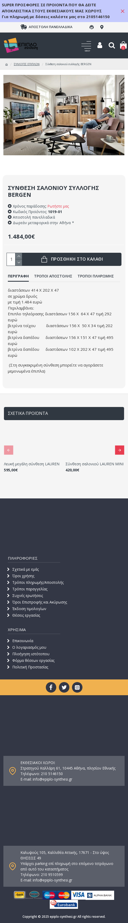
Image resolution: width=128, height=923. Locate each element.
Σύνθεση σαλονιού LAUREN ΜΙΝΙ (94, 464)
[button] (8, 450)
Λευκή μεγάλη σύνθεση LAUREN (31, 464)
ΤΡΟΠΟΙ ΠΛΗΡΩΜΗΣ (95, 276)
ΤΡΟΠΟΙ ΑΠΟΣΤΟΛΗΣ (53, 276)
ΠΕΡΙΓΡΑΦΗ (18, 276)
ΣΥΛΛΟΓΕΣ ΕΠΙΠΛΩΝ (27, 64)
